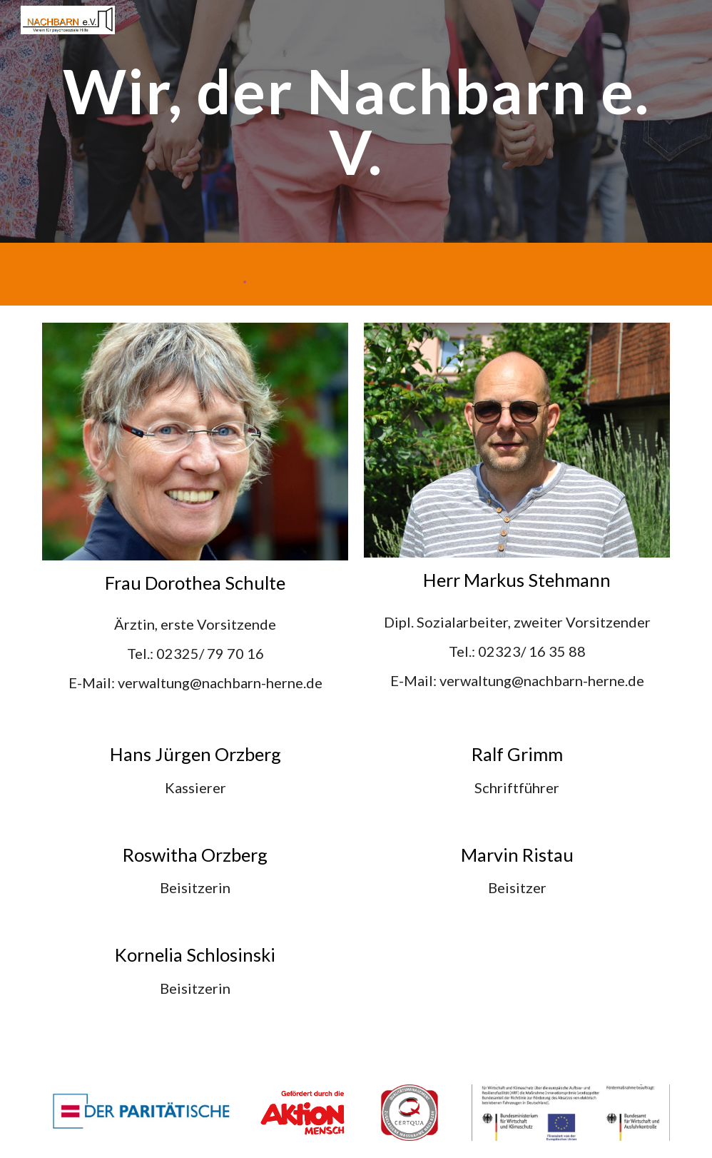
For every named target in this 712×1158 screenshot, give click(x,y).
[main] (355, 121)
